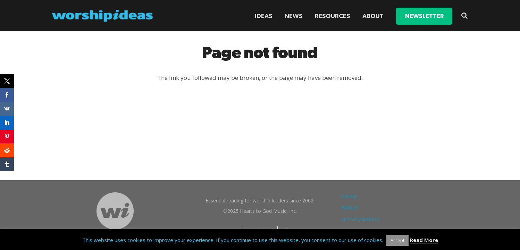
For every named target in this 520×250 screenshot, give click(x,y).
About (349, 207)
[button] (464, 15)
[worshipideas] (102, 16)
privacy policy (360, 219)
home (349, 196)
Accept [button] (397, 240)
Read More (424, 239)
